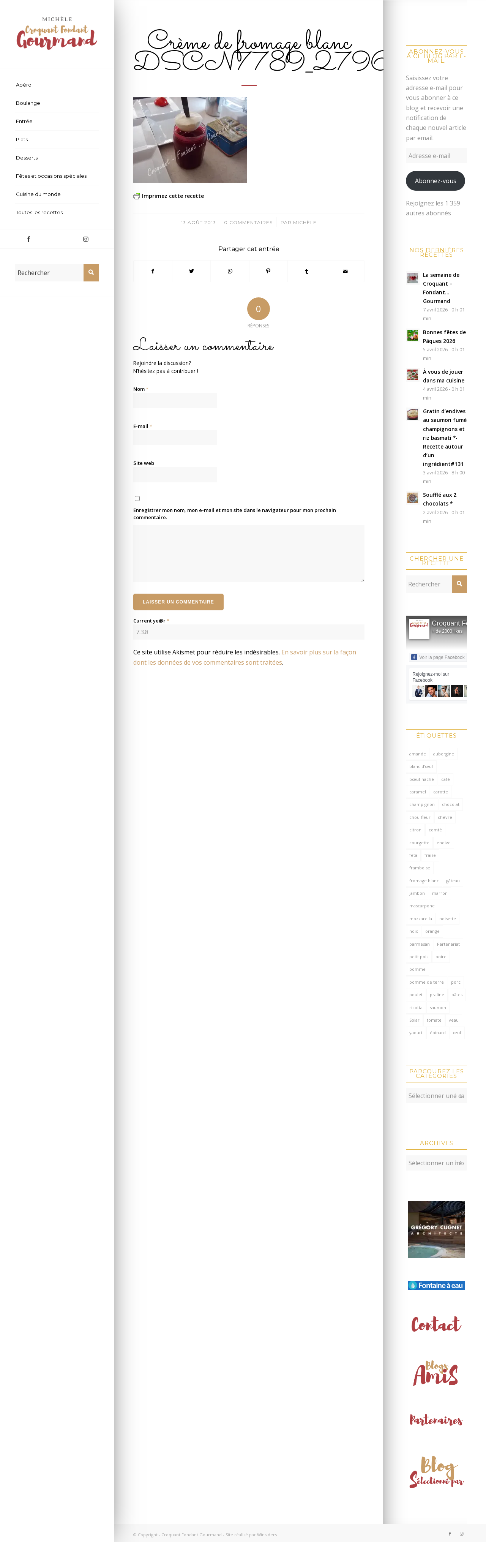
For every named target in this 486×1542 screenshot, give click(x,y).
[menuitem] (57, 85)
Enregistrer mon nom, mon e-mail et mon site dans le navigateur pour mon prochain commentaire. (234, 514)
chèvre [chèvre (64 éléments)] (445, 817)
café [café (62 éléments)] (445, 779)
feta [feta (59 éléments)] (413, 855)
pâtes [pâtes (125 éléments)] (456, 994)
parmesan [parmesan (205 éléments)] (419, 944)
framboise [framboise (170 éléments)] (419, 868)
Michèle (305, 222)
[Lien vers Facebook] (28, 238)
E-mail (142, 426)
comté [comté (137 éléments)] (435, 830)
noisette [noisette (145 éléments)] (447, 918)
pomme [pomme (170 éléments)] (417, 969)
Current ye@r (151, 620)
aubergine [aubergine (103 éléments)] (443, 754)
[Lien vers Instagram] (85, 238)
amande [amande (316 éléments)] (417, 754)
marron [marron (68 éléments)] (440, 893)
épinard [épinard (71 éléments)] (438, 1032)
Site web (143, 463)
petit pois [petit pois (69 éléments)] (418, 956)
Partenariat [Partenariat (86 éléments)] (448, 944)
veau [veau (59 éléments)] (454, 1020)
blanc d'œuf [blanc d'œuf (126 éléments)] (421, 766)
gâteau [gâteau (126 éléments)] (453, 880)
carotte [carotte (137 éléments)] (440, 792)
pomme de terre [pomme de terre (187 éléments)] (426, 982)
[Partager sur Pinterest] (268, 271)
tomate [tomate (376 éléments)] (434, 1020)
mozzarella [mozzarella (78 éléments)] (420, 918)
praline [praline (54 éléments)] (437, 994)
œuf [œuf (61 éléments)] (457, 1032)
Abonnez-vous (435, 181)
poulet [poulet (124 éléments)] (416, 994)
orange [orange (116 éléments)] (432, 931)
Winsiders (267, 1531)
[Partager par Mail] (345, 271)
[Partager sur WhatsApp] (230, 271)
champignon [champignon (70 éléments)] (422, 804)
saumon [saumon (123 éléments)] (438, 1007)
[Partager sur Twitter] (191, 271)
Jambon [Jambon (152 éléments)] (417, 893)
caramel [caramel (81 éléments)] (417, 792)
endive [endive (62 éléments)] (444, 842)
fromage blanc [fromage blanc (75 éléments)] (424, 880)
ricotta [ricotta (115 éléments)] (416, 1007)
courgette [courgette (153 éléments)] (419, 842)
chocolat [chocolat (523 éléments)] (450, 804)
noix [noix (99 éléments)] (413, 931)
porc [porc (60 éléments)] (456, 982)
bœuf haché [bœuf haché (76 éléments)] (421, 779)
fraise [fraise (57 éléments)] (430, 855)
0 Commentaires (248, 222)
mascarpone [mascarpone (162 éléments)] (422, 905)
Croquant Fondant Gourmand (191, 1531)
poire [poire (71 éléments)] (441, 956)
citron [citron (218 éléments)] (415, 830)
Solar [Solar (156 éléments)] (414, 1020)
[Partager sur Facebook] (153, 271)
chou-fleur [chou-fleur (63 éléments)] (420, 817)
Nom (140, 389)
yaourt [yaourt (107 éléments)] (416, 1032)
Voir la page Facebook (437, 657)
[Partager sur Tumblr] (307, 271)
